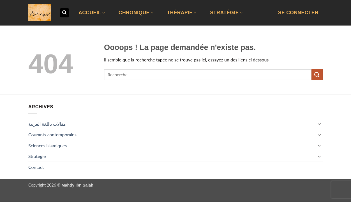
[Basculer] (319, 123)
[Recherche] (64, 12)
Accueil (91, 12)
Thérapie (181, 12)
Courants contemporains (52, 134)
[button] (298, 13)
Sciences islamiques (47, 145)
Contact (36, 167)
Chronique (136, 12)
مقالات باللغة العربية (47, 124)
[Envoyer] (317, 74)
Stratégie (226, 12)
